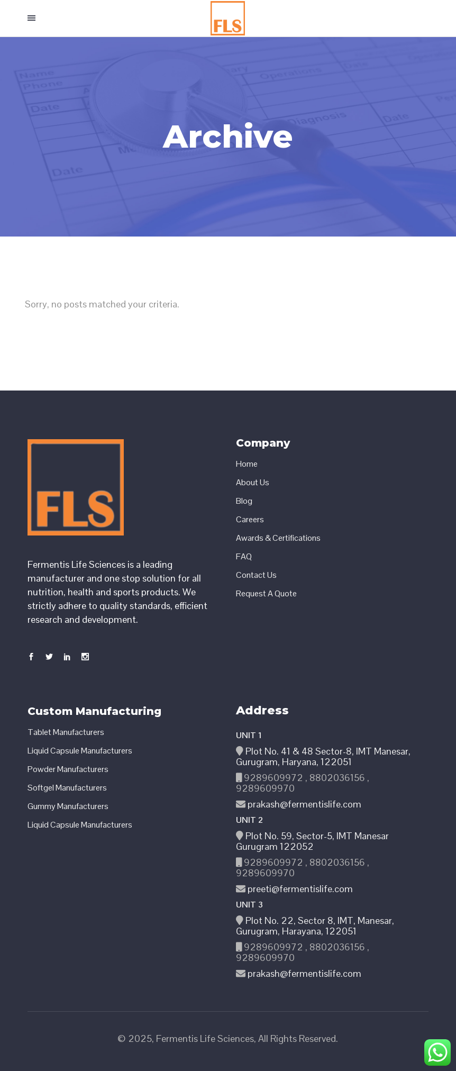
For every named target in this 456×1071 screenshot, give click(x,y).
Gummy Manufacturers (68, 806)
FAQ (244, 556)
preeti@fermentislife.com (299, 889)
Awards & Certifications (278, 538)
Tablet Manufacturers (66, 732)
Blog (244, 501)
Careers (250, 519)
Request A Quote (266, 593)
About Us (252, 482)
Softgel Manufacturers (67, 788)
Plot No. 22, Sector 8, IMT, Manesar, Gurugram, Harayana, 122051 (315, 925)
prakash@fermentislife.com (303, 804)
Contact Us (256, 575)
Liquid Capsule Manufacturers (80, 751)
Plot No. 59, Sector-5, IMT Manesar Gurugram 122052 (312, 841)
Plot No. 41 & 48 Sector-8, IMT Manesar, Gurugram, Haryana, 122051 (323, 756)
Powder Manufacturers (68, 769)
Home (247, 464)
